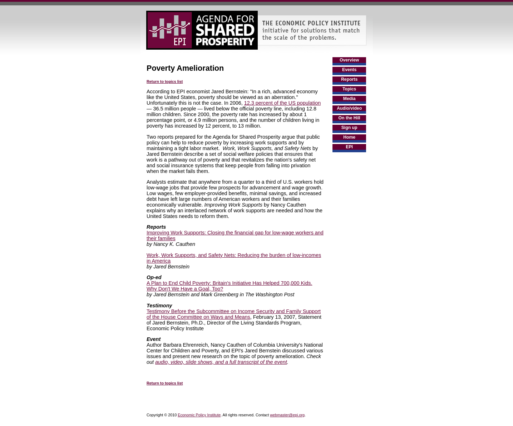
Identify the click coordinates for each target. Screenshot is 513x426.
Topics (349, 88)
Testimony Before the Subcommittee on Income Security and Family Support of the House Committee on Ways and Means (234, 314)
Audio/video (349, 108)
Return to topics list (165, 81)
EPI (349, 146)
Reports (349, 79)
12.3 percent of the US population (282, 103)
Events (349, 69)
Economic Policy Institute (199, 415)
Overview (349, 60)
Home (349, 137)
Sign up (349, 127)
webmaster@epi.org (287, 415)
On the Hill (349, 117)
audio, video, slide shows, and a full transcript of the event (221, 362)
